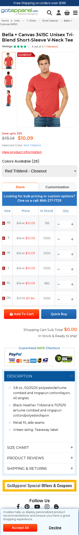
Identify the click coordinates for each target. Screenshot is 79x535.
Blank (20, 187)
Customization (57, 187)
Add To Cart (22, 314)
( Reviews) (51, 46)
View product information (22, 152)
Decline (55, 528)
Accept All (20, 528)
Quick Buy (59, 314)
